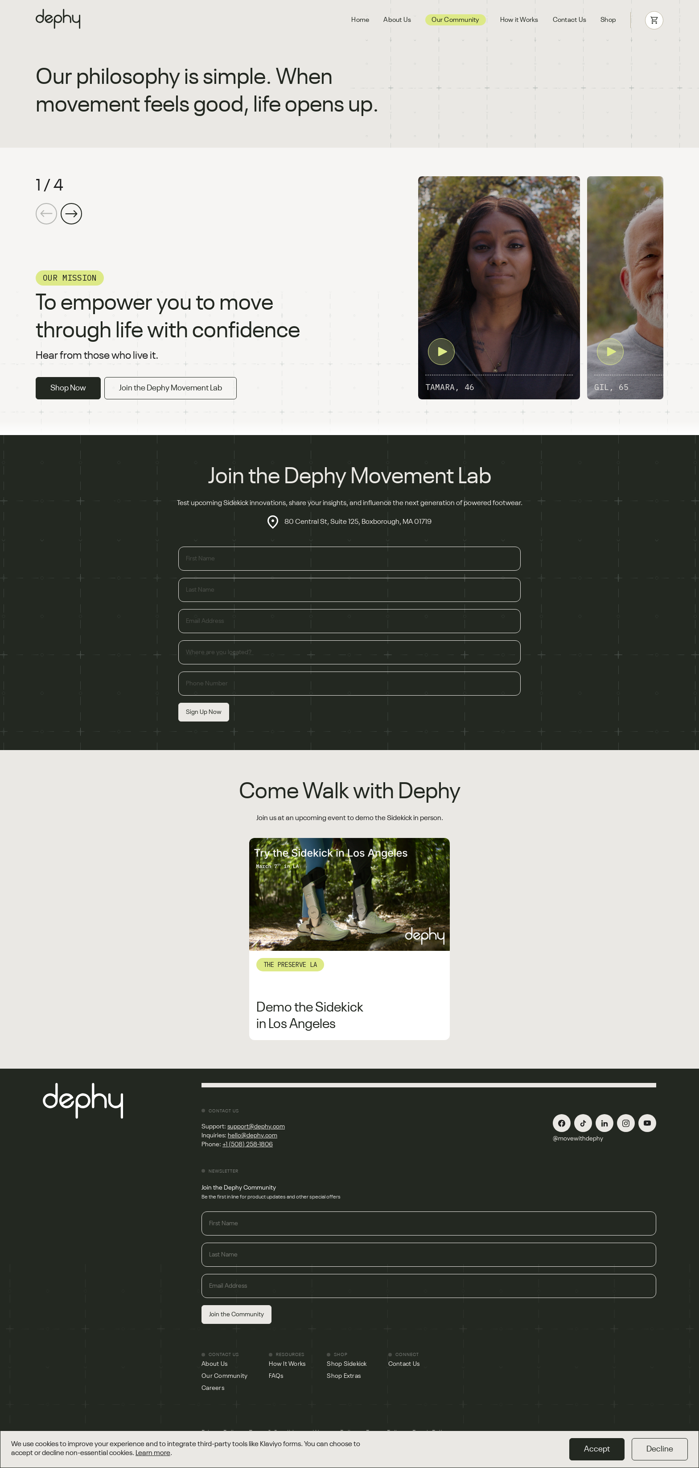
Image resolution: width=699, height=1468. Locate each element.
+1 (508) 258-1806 (247, 1144)
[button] (71, 213)
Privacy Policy (220, 1433)
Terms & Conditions (276, 1433)
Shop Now (68, 388)
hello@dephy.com (252, 1135)
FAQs (276, 1376)
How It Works (287, 1364)
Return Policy (384, 1433)
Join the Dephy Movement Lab (170, 388)
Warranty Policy (335, 1433)
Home (360, 20)
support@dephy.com (256, 1127)
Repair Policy (430, 1433)
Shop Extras (344, 1376)
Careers (212, 1388)
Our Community (455, 20)
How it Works (519, 20)
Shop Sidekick (346, 1364)
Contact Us (570, 20)
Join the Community (236, 1314)
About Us (397, 20)
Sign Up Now (204, 712)
